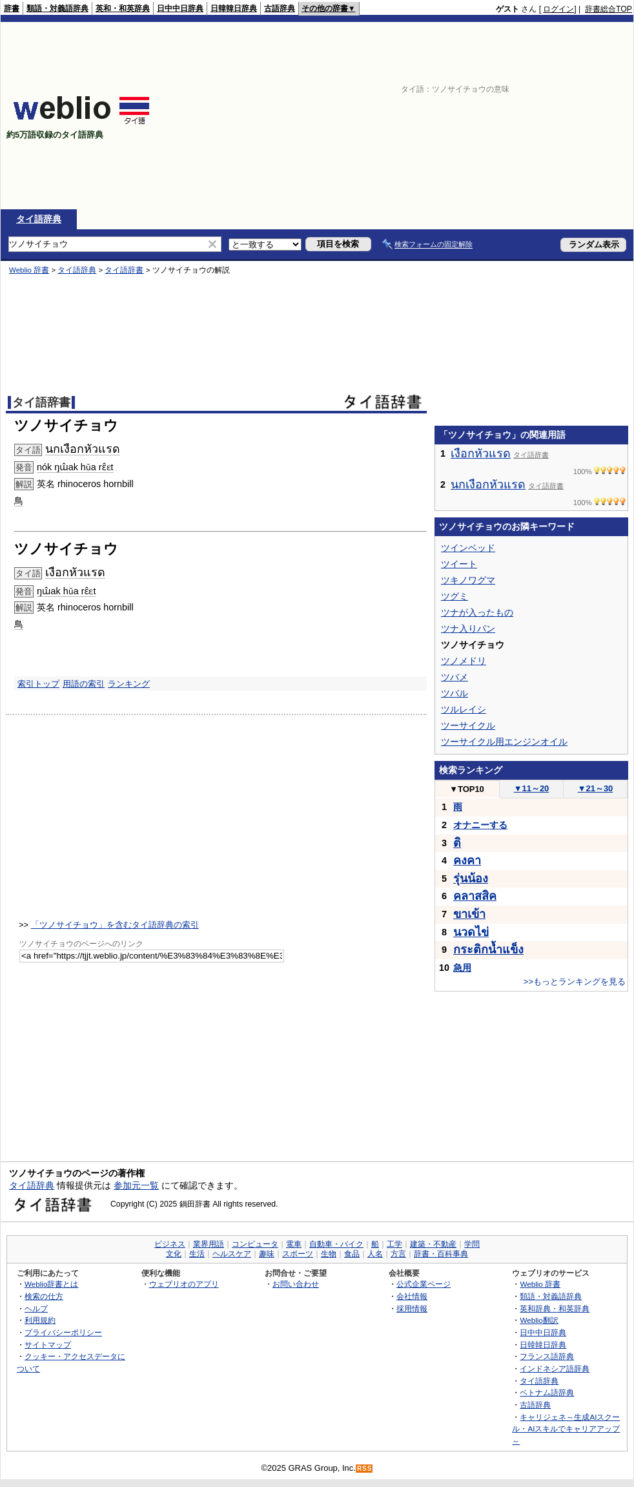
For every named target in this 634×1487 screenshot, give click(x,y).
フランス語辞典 (547, 1356)
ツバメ (454, 677)
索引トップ (38, 684)
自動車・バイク (336, 1244)
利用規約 (40, 1320)
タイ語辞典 (38, 219)
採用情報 (411, 1308)
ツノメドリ (463, 661)
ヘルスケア (231, 1254)
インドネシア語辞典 (554, 1368)
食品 (352, 1254)
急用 (462, 967)
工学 (394, 1244)
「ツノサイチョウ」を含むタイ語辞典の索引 (115, 925)
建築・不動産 (433, 1244)
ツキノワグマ (468, 580)
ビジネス (169, 1244)
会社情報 (411, 1296)
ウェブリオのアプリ (184, 1284)
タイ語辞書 (124, 270)
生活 (197, 1254)
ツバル (454, 693)
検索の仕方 (44, 1296)
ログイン (558, 9)
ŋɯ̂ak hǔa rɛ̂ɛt (66, 591)
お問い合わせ (295, 1284)
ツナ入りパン (468, 628)
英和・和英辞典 (123, 8)
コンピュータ (255, 1244)
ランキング (129, 684)
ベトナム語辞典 (547, 1392)
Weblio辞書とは (51, 1284)
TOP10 (466, 789)
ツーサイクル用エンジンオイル (504, 741)
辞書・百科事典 (441, 1254)
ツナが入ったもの (477, 612)
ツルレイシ (463, 709)
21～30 (595, 788)
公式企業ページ (423, 1284)
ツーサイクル (468, 725)
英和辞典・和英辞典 (554, 1308)
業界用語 (208, 1244)
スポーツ (297, 1254)
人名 (375, 1254)
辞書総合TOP (608, 9)
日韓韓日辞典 (233, 8)
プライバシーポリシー (63, 1332)
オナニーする (480, 825)
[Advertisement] (465, 115)
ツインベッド (468, 548)
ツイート (459, 564)
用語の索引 (84, 684)
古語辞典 (279, 8)
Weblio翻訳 (539, 1320)
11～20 (531, 788)
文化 (173, 1254)
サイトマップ (48, 1344)
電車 (294, 1244)
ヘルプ (36, 1308)
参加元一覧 (136, 1185)
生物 (328, 1254)
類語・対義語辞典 (57, 8)
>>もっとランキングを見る (575, 981)
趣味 (266, 1254)
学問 (472, 1244)
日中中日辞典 (180, 8)
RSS (365, 1468)
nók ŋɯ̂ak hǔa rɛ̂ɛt (75, 467)
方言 (398, 1254)
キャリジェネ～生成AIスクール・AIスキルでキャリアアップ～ (566, 1429)
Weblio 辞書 (29, 270)
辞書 (11, 8)
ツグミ (454, 596)
